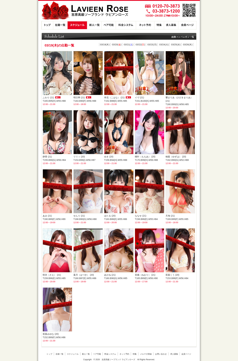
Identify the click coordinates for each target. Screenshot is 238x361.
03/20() (116, 44)
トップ (47, 25)
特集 (159, 25)
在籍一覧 (60, 25)
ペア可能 (97, 354)
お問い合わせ (161, 354)
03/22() (140, 44)
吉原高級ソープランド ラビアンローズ (118, 359)
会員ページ (187, 25)
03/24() (164, 44)
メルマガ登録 (146, 354)
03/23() (152, 44)
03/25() (175, 44)
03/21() (128, 44)
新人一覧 (94, 25)
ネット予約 (145, 25)
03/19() (104, 44)
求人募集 (171, 25)
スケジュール (77, 25)
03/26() (187, 44)
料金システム (126, 25)
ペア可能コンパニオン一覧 (109, 25)
